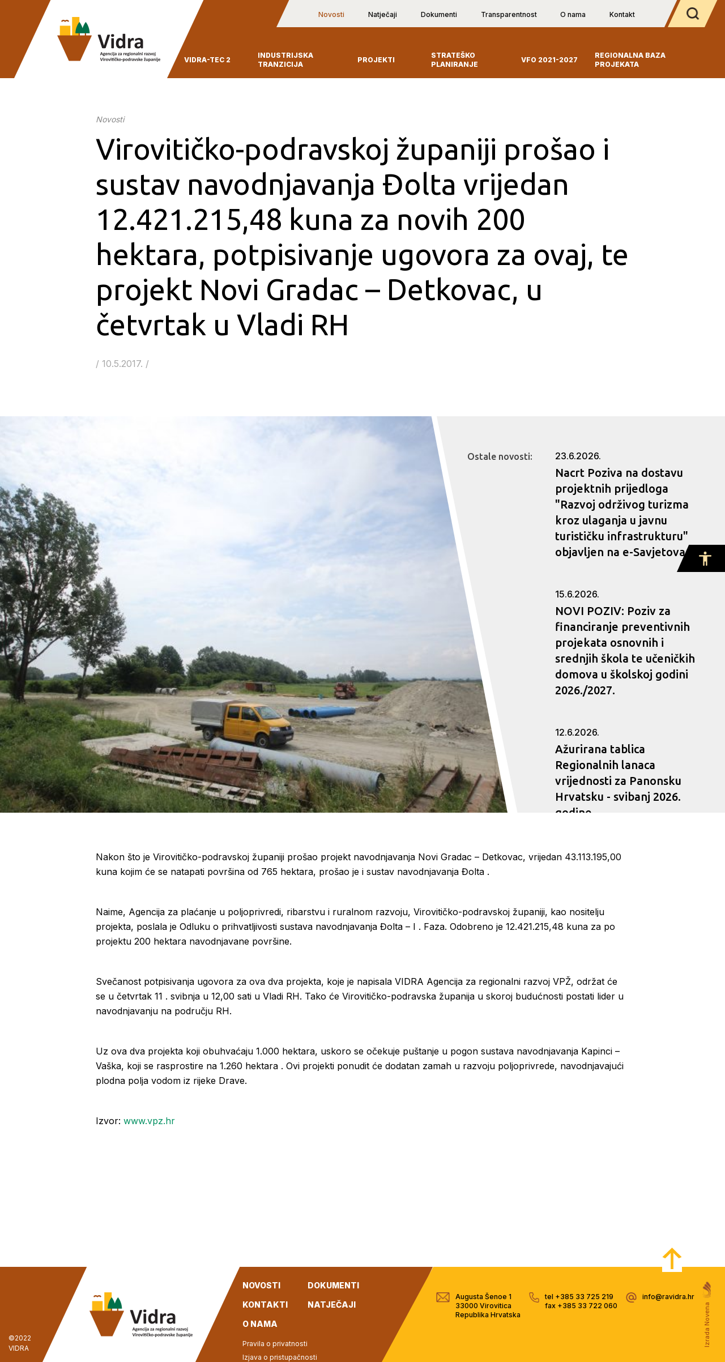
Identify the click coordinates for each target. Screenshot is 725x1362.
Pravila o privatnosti (275, 1343)
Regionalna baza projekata (630, 60)
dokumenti (333, 1285)
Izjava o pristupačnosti (279, 1357)
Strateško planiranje (454, 60)
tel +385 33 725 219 (579, 1296)
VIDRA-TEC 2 (207, 59)
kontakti (265, 1304)
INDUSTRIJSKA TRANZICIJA (285, 60)
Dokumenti (439, 14)
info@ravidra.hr (668, 1296)
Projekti (376, 59)
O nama (573, 14)
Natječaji (382, 14)
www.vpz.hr (149, 1120)
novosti (261, 1285)
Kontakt (622, 14)
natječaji (332, 1304)
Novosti (331, 14)
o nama (260, 1324)
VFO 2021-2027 (549, 59)
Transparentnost (509, 14)
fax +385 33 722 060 (581, 1305)
